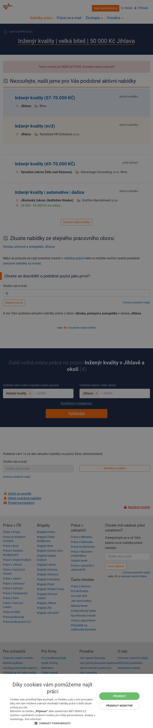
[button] (52, 723)
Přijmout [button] (119, 696)
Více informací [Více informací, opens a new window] (33, 719)
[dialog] (76, 701)
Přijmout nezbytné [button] (119, 705)
